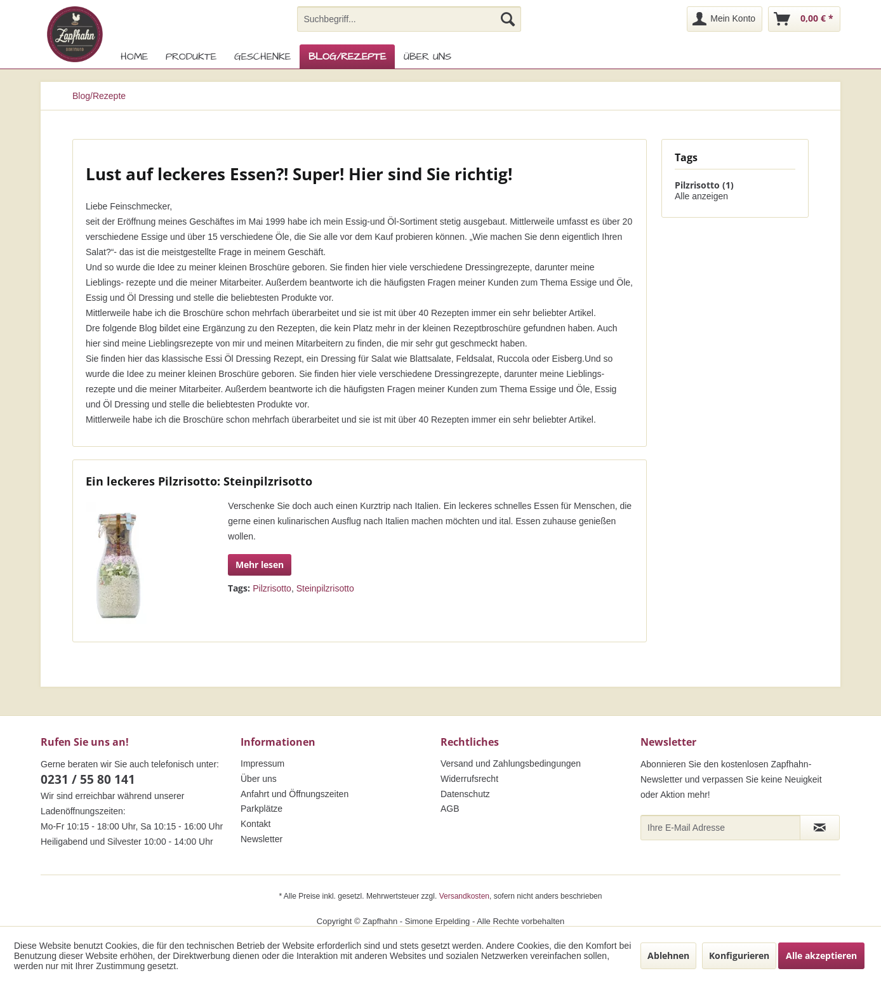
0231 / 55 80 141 (88, 779)
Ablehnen (668, 955)
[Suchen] (507, 19)
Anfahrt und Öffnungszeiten (294, 794)
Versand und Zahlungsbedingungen (510, 763)
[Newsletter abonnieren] (820, 827)
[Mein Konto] (724, 19)
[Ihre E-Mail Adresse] (720, 827)
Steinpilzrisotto (325, 588)
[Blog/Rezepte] (347, 56)
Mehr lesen (259, 565)
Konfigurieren (739, 955)
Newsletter (261, 839)
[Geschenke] (262, 56)
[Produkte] (191, 56)
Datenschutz (465, 794)
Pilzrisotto (272, 588)
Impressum (262, 763)
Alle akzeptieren (821, 955)
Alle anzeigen (701, 196)
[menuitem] (409, 19)
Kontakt (255, 824)
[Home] (134, 56)
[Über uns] (427, 56)
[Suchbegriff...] (409, 19)
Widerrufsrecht (469, 779)
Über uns (259, 779)
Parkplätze (261, 808)
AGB (450, 808)
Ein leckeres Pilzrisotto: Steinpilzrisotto (199, 481)
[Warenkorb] (804, 19)
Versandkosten (464, 896)
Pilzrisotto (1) (704, 185)
